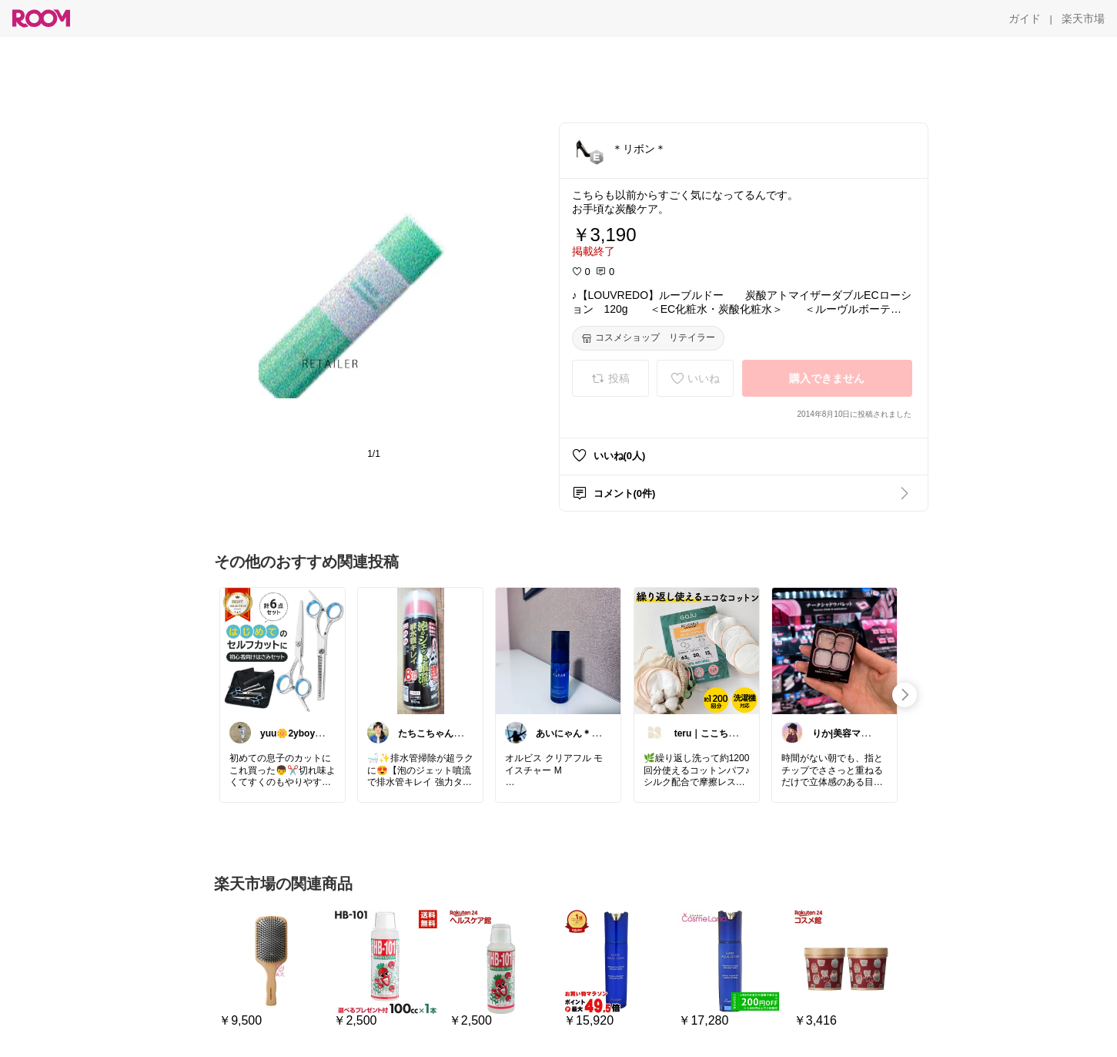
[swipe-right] (904, 695)
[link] (282, 650)
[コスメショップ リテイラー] (648, 338)
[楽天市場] (1083, 18)
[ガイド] (1024, 18)
